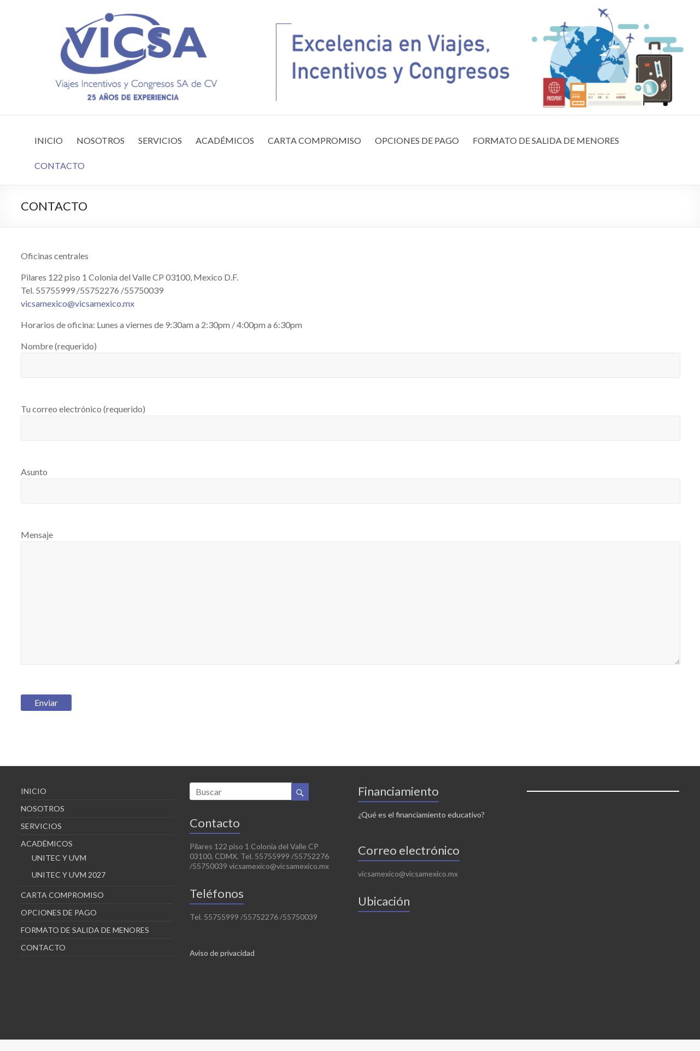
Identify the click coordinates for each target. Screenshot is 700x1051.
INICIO (48, 140)
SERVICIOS (160, 140)
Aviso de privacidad (222, 952)
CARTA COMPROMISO (314, 140)
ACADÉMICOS (225, 140)
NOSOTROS (101, 140)
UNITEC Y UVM (59, 857)
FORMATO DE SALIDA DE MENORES (546, 140)
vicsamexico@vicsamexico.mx (77, 303)
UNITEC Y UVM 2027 (68, 874)
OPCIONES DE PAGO (417, 140)
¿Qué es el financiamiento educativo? (421, 814)
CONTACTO (59, 165)
